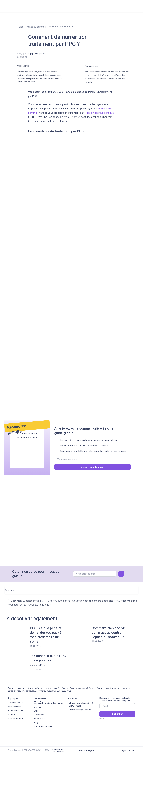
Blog (21, 26)
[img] (134, 5)
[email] (92, 459)
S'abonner (117, 714)
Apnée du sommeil (36, 26)
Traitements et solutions (61, 26)
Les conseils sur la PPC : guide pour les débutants (48, 660)
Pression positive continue (99, 112)
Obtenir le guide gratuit (92, 467)
